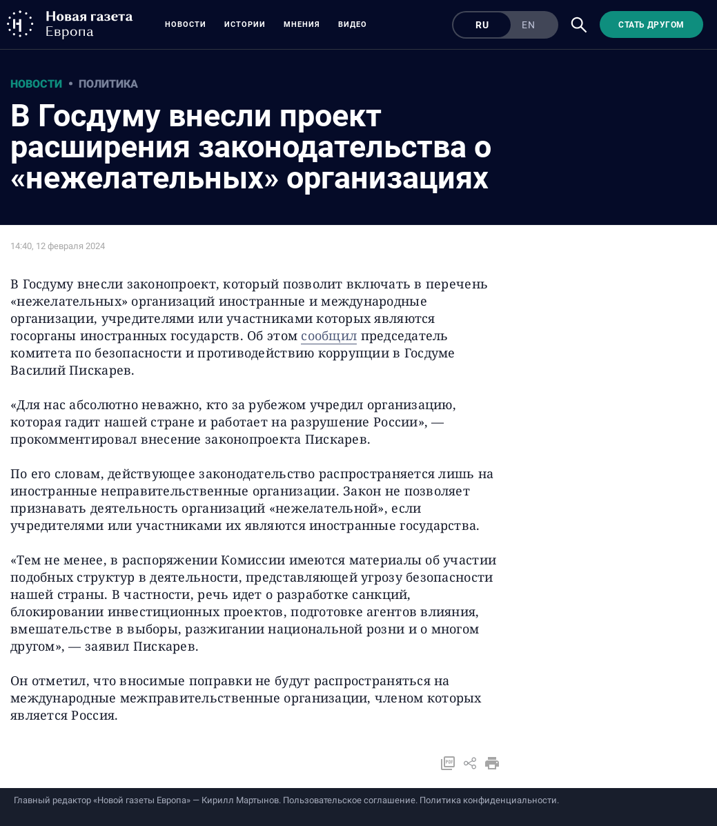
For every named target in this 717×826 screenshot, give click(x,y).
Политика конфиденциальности (488, 800)
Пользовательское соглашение (349, 800)
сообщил (329, 335)
